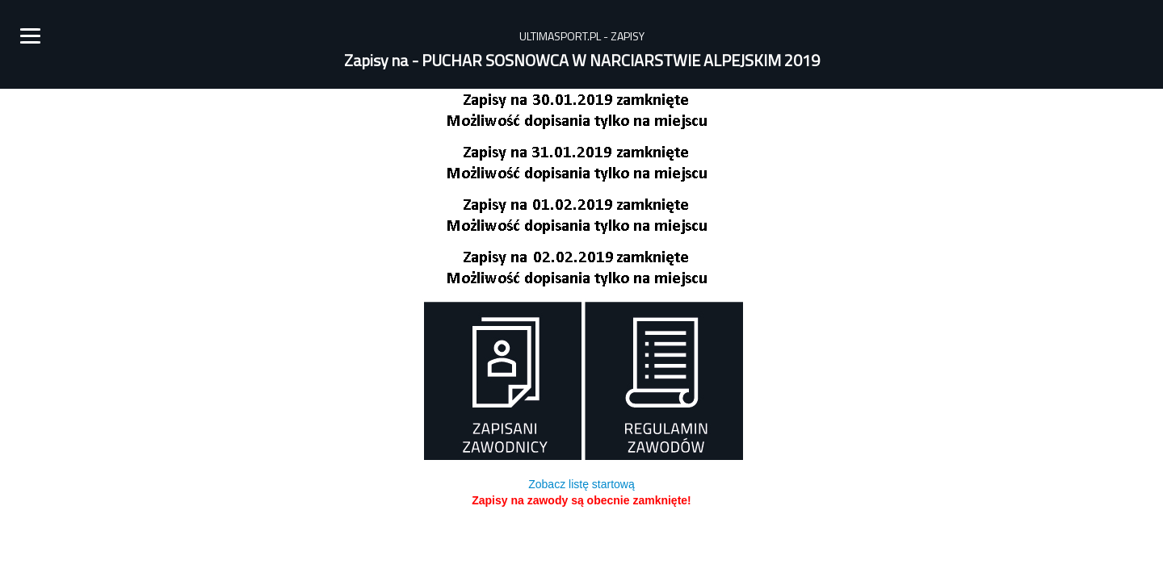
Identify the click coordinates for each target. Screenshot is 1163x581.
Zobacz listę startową (581, 484)
